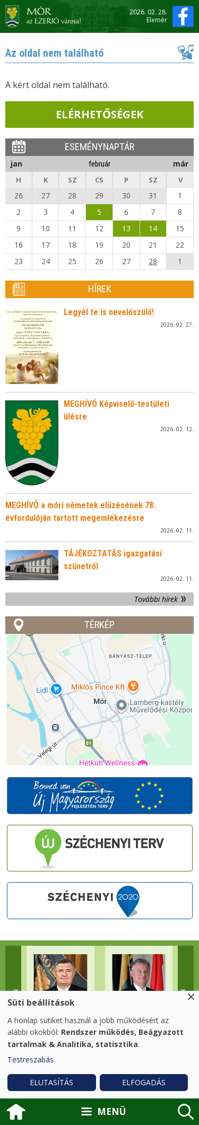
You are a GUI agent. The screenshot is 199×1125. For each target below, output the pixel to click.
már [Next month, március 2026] (180, 164)
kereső (186, 1112)
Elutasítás (51, 1082)
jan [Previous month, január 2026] (16, 164)
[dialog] (99, 1044)
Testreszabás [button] (30, 1059)
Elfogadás (144, 1082)
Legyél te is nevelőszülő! (109, 312)
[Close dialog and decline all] (191, 997)
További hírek (156, 599)
